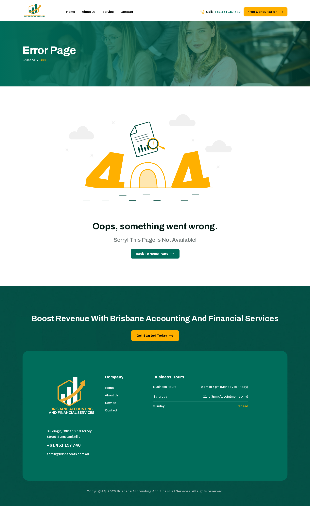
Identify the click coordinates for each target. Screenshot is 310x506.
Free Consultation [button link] (266, 11)
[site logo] (34, 12)
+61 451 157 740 (64, 445)
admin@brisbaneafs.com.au (68, 454)
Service (108, 11)
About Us (88, 11)
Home (70, 11)
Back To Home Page (155, 253)
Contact (127, 11)
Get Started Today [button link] (155, 335)
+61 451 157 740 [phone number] (228, 11)
